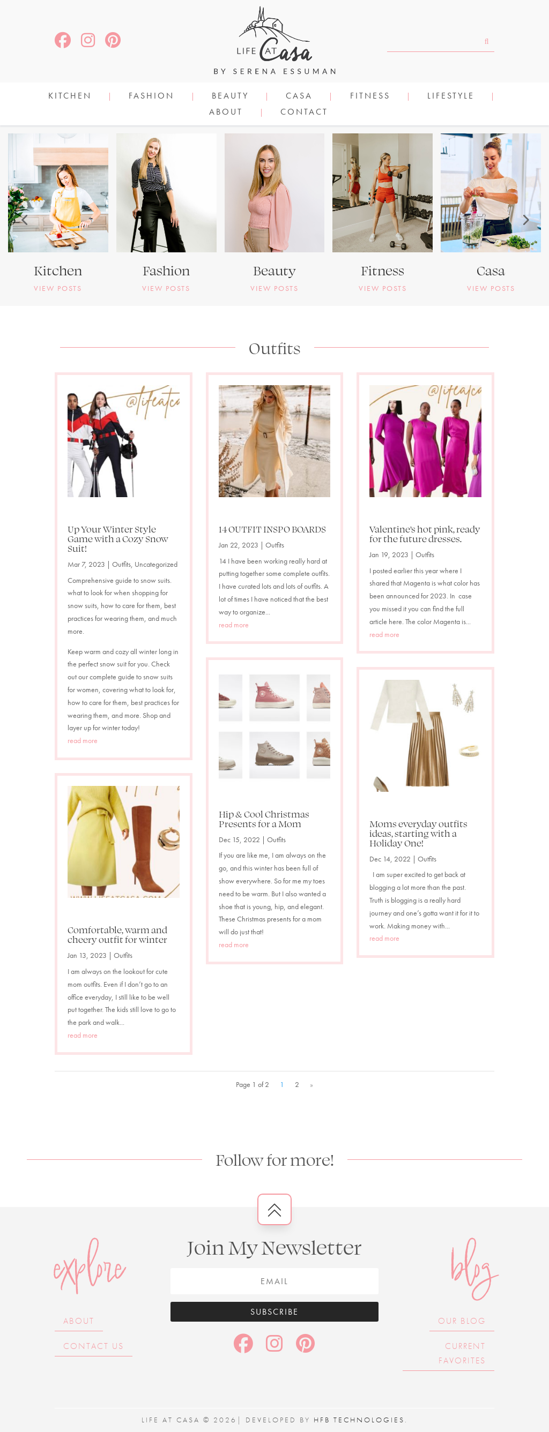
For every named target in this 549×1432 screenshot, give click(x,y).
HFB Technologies (359, 1419)
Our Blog (462, 1320)
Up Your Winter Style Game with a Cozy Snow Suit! (118, 538)
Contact (304, 112)
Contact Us (93, 1346)
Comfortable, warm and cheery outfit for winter (117, 934)
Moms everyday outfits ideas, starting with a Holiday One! (418, 833)
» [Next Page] (311, 1084)
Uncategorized (156, 564)
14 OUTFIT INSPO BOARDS (272, 529)
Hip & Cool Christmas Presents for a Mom (264, 818)
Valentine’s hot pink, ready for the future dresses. (424, 533)
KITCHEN (70, 96)
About (226, 112)
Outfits (121, 564)
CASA (299, 96)
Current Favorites (462, 1353)
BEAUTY (230, 96)
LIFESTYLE (450, 96)
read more (83, 740)
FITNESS (370, 96)
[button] (24, 220)
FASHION (151, 96)
